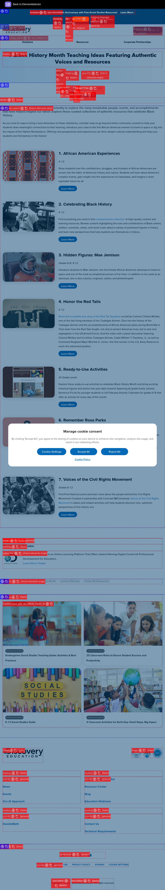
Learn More (127, 12)
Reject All (114, 451)
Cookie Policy (82, 459)
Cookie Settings (51, 451)
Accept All (84, 451)
